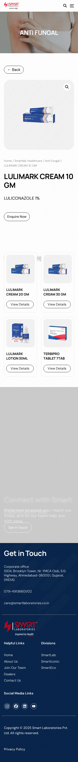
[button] (67, 87)
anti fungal (52, 161)
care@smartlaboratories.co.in (26, 603)
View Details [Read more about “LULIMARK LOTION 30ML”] (20, 368)
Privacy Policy (14, 749)
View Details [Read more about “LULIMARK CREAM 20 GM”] (20, 304)
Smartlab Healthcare (28, 161)
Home (8, 161)
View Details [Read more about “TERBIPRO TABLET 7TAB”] (57, 368)
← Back (13, 69)
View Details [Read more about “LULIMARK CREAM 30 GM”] (57, 304)
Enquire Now (16, 216)
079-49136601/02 (18, 591)
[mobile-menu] (70, 6)
